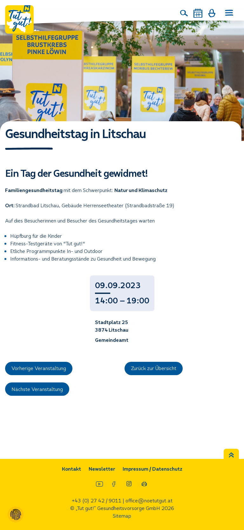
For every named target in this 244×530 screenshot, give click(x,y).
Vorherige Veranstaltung (38, 368)
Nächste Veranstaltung (37, 389)
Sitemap (122, 516)
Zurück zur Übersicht (153, 368)
